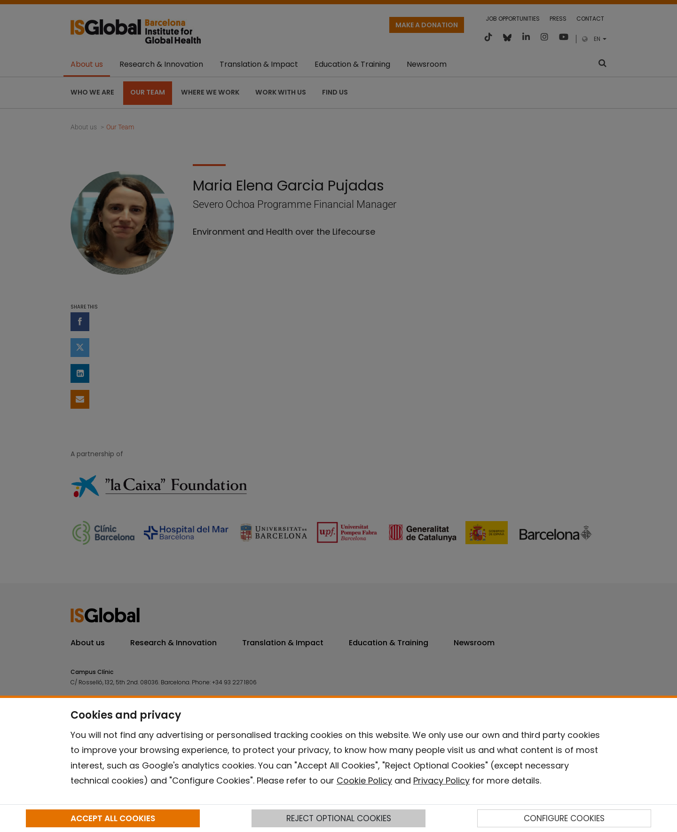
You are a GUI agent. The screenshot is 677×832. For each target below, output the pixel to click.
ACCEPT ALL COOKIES (113, 818)
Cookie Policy (364, 780)
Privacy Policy (441, 780)
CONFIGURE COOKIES (564, 818)
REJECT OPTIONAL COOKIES (338, 818)
